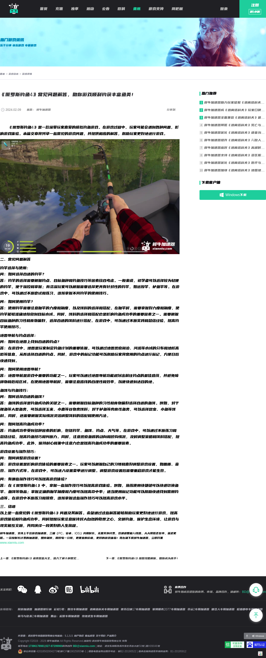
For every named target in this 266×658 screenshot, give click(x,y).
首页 (43, 9)
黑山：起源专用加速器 (65, 616)
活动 (90, 9)
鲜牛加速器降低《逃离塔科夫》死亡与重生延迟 (235, 125)
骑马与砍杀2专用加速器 (33, 616)
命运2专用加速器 (198, 609)
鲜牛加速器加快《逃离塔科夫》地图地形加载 (235, 170)
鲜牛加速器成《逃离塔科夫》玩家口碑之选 (235, 110)
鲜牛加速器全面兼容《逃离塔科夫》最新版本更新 (235, 117)
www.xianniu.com (12, 542)
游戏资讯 (13, 74)
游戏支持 (156, 9)
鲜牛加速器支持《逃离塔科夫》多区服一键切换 (235, 155)
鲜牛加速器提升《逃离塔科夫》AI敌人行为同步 (235, 140)
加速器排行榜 (43, 609)
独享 (74, 9)
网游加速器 (25, 609)
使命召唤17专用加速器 (135, 609)
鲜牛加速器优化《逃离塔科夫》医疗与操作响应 (235, 163)
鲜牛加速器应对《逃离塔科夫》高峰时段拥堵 (235, 148)
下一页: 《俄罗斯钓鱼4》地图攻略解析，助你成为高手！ (143, 558)
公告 (106, 9)
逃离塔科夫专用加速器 (104, 609)
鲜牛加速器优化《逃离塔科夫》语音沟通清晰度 (235, 132)
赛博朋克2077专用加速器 (168, 609)
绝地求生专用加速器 (95, 616)
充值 (59, 9)
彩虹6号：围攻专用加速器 (71, 609)
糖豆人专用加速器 (223, 609)
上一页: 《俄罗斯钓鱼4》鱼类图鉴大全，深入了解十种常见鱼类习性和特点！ (40, 558)
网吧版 (177, 9)
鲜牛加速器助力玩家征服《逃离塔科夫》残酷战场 (235, 102)
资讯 (137, 9)
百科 (121, 9)
